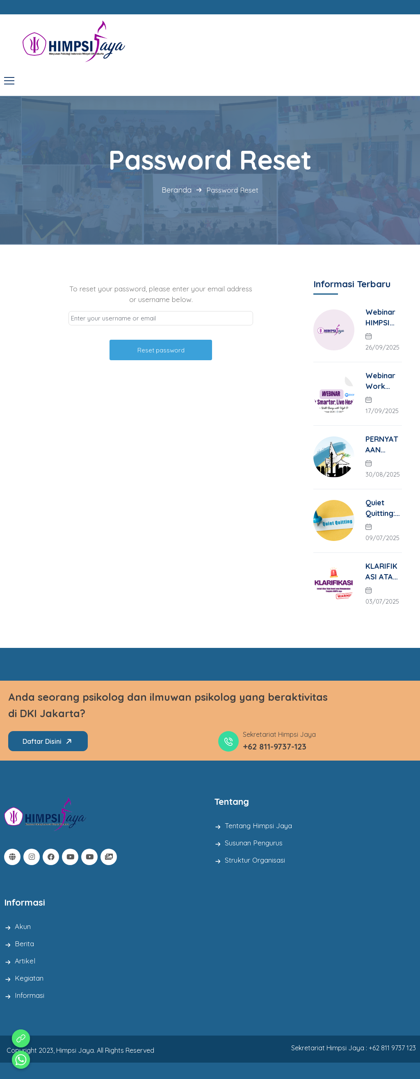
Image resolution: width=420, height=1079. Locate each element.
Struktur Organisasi (255, 860)
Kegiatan (29, 978)
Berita (24, 943)
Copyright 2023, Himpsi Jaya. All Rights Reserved (80, 1050)
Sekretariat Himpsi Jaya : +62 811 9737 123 (353, 1048)
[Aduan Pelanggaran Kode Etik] (21, 1038)
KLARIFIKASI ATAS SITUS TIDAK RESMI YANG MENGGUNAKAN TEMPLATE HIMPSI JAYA (383, 571)
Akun (23, 926)
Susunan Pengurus (254, 842)
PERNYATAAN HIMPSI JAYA (381, 444)
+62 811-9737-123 (274, 746)
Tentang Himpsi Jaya (258, 825)
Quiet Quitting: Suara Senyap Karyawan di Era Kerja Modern (383, 508)
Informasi (29, 995)
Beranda (177, 190)
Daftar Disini (49, 741)
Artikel (25, 960)
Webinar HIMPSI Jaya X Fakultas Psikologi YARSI (381, 317)
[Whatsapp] (21, 1060)
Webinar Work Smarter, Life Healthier (381, 381)
